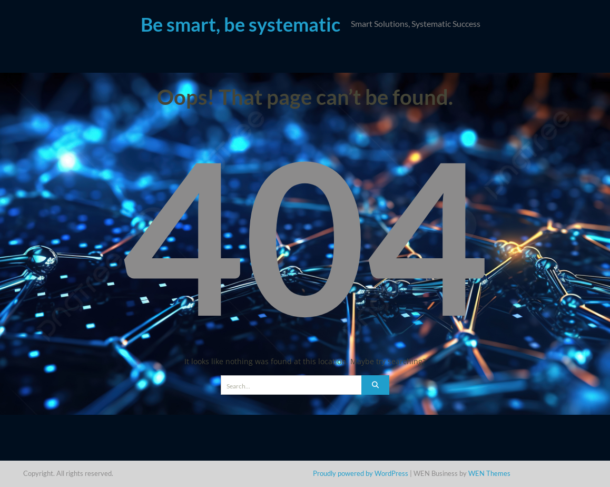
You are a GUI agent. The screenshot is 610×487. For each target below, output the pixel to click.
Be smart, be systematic (240, 24)
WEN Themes (489, 473)
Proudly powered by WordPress (360, 473)
